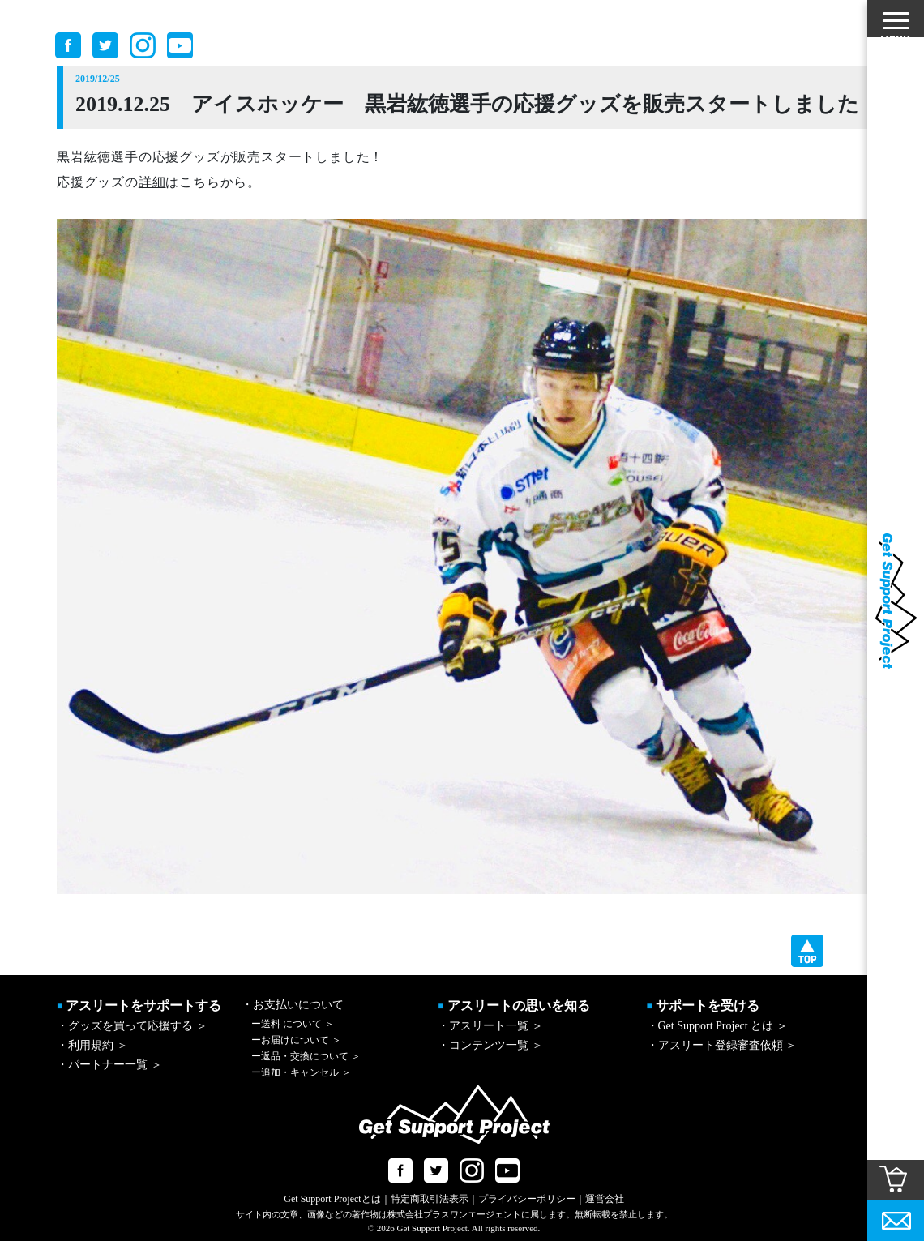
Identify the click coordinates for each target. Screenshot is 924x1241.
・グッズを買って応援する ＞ (132, 1026)
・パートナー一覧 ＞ (109, 1065)
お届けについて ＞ (296, 1040)
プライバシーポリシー (526, 1199)
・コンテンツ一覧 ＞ (490, 1045)
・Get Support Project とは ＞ (717, 1026)
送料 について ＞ (292, 1023)
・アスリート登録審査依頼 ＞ (722, 1045)
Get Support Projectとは (332, 1199)
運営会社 (604, 1199)
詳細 (152, 182)
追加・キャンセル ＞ (301, 1072)
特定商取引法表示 (429, 1199)
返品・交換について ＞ (306, 1056)
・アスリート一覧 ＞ (490, 1026)
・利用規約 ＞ (92, 1045)
